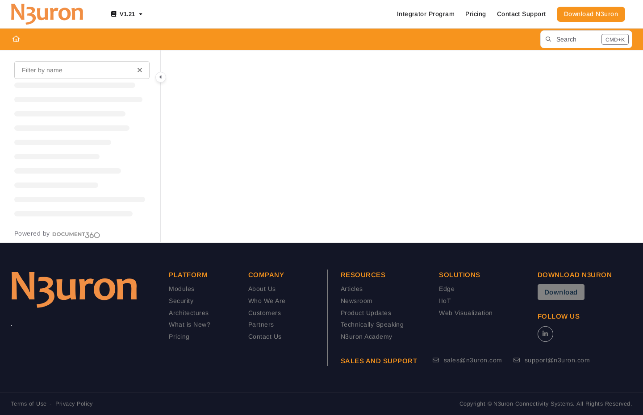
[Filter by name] (82, 70)
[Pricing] (475, 14)
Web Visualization (466, 312)
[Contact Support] (521, 14)
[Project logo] (47, 14)
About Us (262, 288)
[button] (586, 39)
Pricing (179, 336)
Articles (352, 288)
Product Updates (366, 312)
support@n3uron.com (552, 360)
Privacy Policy (74, 404)
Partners (261, 324)
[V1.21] (125, 14)
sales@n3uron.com (467, 360)
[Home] (16, 39)
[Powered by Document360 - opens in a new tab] (57, 233)
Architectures (189, 312)
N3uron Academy (366, 336)
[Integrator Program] (426, 14)
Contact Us (265, 336)
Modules (181, 288)
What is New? (189, 324)
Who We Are (267, 300)
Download (561, 292)
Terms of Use (29, 404)
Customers (264, 312)
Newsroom (357, 300)
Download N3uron (591, 13)
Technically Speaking (372, 324)
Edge (447, 288)
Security (181, 300)
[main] (402, 146)
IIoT (445, 300)
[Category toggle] (160, 77)
